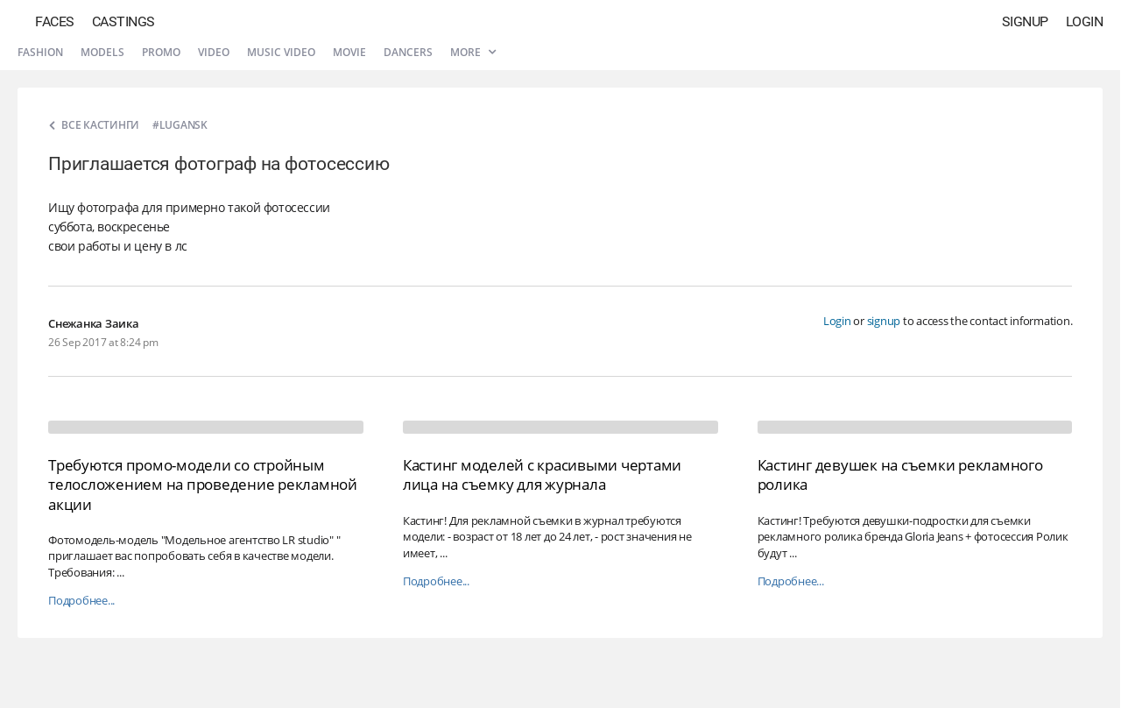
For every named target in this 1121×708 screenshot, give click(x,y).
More (473, 52)
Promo (161, 52)
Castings (123, 21)
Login (1084, 21)
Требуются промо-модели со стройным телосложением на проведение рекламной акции (202, 484)
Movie (349, 52)
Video (213, 52)
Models (102, 52)
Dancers (408, 52)
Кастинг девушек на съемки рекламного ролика (900, 474)
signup (884, 321)
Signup (1025, 21)
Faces (54, 21)
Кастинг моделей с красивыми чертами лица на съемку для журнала (542, 474)
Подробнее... (81, 600)
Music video (281, 52)
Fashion (40, 52)
